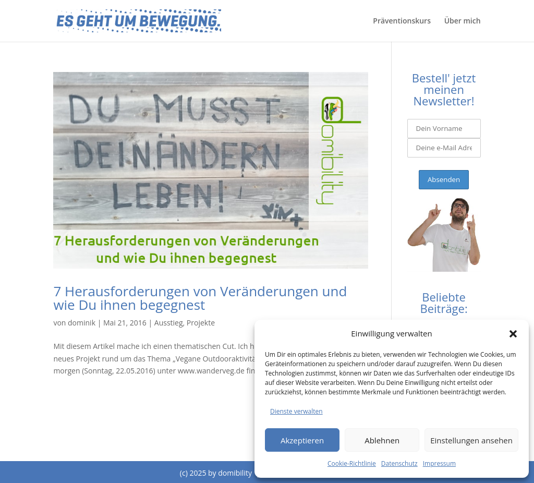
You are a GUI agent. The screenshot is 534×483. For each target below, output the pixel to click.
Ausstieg (168, 323)
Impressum (439, 463)
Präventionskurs (402, 21)
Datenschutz (399, 463)
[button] (513, 334)
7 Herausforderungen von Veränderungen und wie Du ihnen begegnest (200, 298)
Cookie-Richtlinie (351, 463)
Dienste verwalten (296, 411)
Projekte (201, 323)
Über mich (462, 21)
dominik (81, 323)
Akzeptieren (302, 440)
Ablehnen (382, 440)
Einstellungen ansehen (471, 440)
